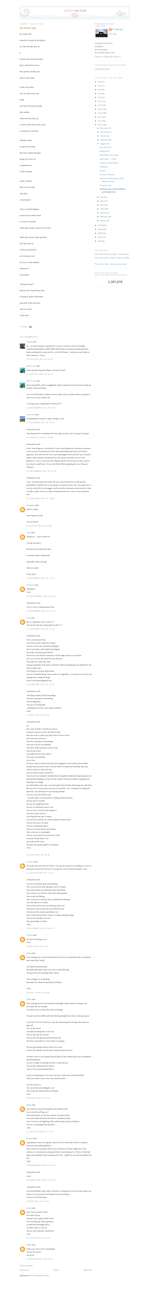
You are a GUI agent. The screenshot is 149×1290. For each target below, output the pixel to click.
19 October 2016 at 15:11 (40, 578)
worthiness (104, 167)
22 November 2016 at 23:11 (41, 596)
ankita (28, 953)
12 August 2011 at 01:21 (39, 374)
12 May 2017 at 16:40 (37, 715)
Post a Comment (26, 1265)
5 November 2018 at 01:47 (41, 1165)
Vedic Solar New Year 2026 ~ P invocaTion (112, 254)
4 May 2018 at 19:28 (37, 946)
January (103, 220)
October (103, 136)
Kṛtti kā (29, 935)
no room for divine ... (108, 174)
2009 (100, 229)
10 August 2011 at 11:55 (39, 359)
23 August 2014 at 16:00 (39, 437)
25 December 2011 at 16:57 (41, 408)
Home (56, 1270)
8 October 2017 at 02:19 (39, 928)
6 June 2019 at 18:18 (37, 1201)
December (104, 128)
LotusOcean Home (102, 69)
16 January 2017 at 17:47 (40, 684)
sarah (28, 618)
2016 (100, 105)
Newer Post (24, 1270)
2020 (100, 89)
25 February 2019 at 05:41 (41, 1180)
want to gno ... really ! (108, 159)
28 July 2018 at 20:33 (38, 1098)
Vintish (29, 342)
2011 (100, 125)
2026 (100, 82)
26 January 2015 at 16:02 (40, 498)
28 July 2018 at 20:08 (38, 992)
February (104, 216)
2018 (100, 97)
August (103, 144)
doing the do (104, 151)
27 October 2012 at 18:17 (40, 422)
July (102, 197)
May (102, 205)
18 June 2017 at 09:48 (38, 855)
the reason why (28, 27)
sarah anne (30, 414)
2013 (100, 117)
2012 (100, 121)
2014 (100, 113)
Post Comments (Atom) (39, 1275)
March (103, 213)
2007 (100, 237)
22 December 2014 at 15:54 (41, 471)
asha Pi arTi (31, 366)
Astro (28, 532)
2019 (100, 93)
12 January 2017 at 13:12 (40, 629)
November (104, 132)
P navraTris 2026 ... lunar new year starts (111, 264)
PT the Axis (117, 29)
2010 (100, 225)
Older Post (88, 1270)
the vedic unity (105, 147)
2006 (100, 241)
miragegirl (30, 505)
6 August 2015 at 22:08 (39, 526)
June (102, 201)
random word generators (109, 163)
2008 (100, 233)
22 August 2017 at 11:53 (39, 873)
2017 (100, 101)
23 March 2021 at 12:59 (39, 1259)
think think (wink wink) (109, 155)
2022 (100, 86)
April (102, 209)
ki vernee (30, 862)
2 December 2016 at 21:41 (40, 611)
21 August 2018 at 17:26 (39, 1131)
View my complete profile (108, 57)
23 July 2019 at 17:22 (38, 1238)
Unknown (30, 585)
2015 (100, 109)
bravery (103, 170)
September (104, 140)
